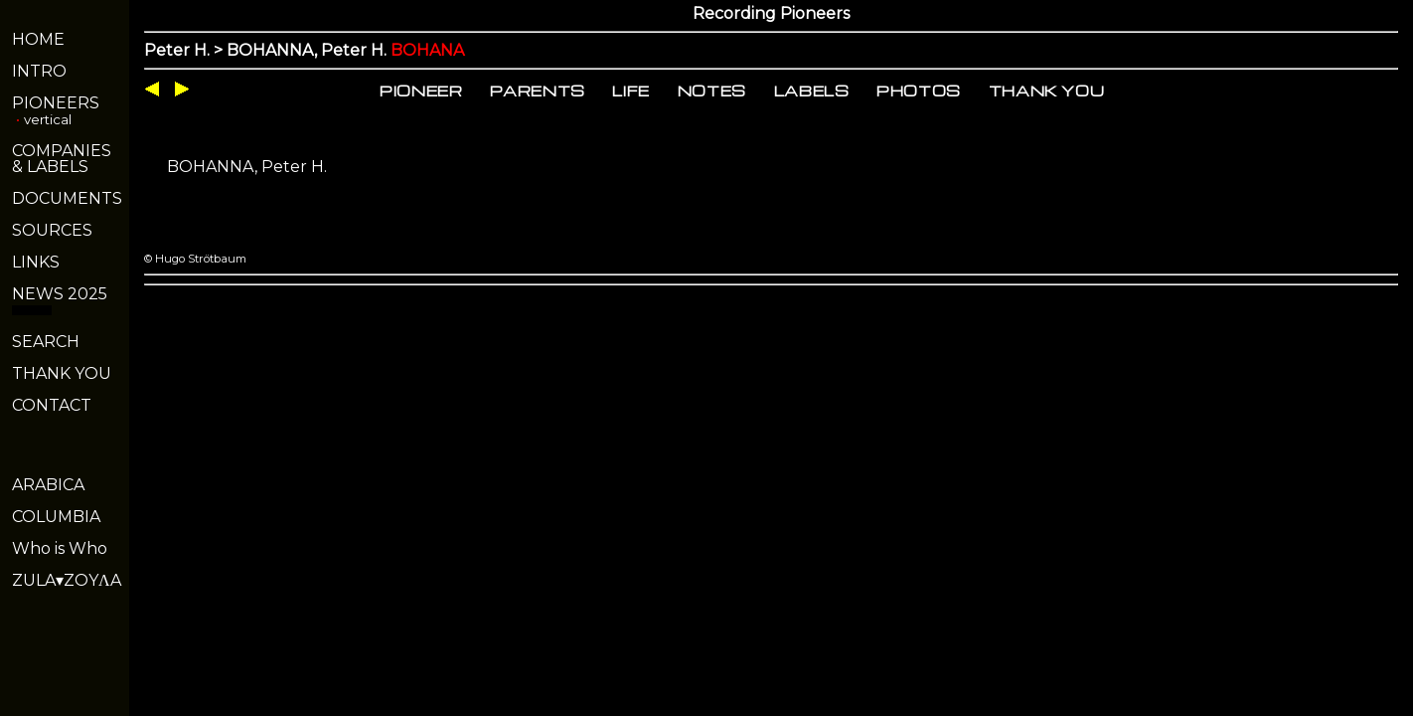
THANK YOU (61, 373)
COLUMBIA (56, 516)
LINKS (36, 262)
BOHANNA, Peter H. (247, 166)
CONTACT (51, 405)
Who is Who (59, 548)
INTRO (39, 71)
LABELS (812, 90)
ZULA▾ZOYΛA (66, 580)
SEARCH (45, 341)
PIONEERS (55, 102)
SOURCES (52, 230)
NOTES (712, 90)
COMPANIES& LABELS (61, 158)
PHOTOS (918, 90)
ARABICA (48, 484)
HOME (38, 39)
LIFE (631, 90)
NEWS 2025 (59, 293)
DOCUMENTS (67, 198)
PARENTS (537, 90)
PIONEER (421, 90)
